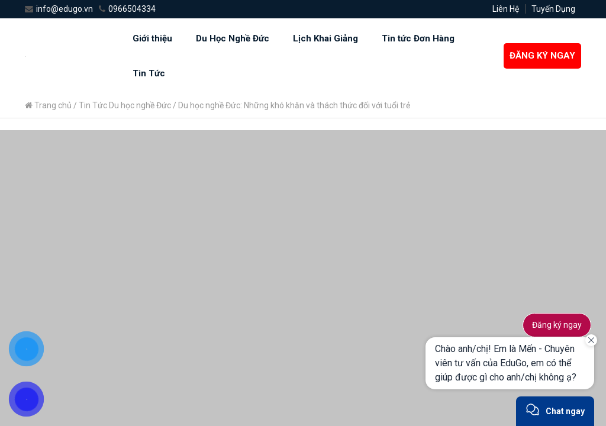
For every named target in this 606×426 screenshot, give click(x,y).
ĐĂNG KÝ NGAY (542, 55)
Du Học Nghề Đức (232, 38)
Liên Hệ (505, 9)
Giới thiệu (152, 38)
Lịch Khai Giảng (325, 38)
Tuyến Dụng (553, 9)
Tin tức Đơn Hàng (418, 38)
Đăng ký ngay (557, 325)
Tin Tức (149, 73)
